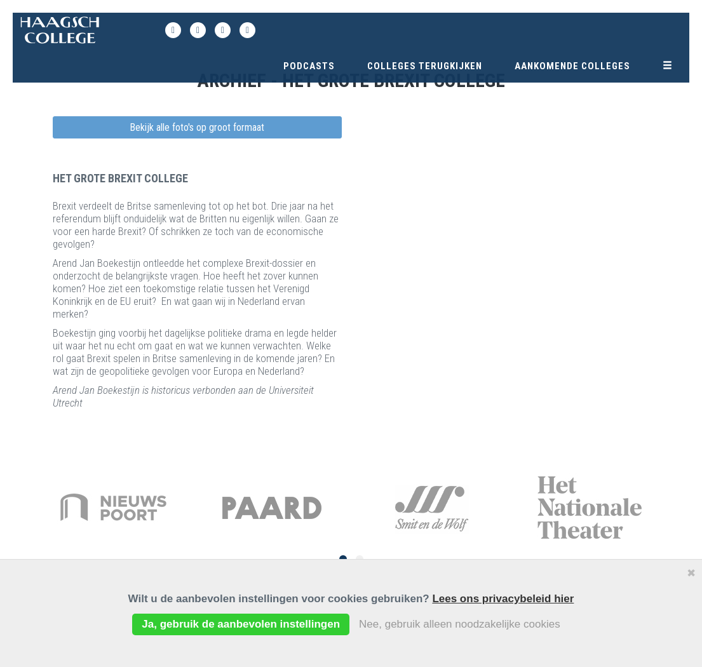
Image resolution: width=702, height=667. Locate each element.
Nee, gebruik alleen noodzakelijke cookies (459, 624)
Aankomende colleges (572, 66)
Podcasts (309, 66)
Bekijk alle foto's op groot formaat (197, 127)
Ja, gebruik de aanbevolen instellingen (241, 624)
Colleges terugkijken (424, 66)
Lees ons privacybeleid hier (503, 599)
